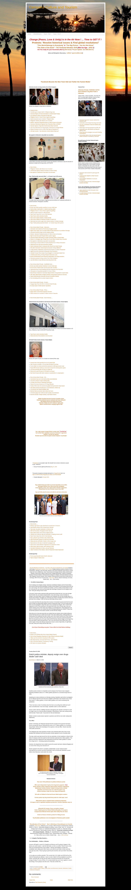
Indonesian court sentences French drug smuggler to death (43, 229)
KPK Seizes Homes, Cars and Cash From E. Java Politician (43, 639)
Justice (46, 868)
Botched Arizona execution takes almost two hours (41, 391)
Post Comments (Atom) (40, 882)
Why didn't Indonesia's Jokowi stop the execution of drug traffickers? (45, 247)
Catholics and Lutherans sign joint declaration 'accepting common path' (46, 534)
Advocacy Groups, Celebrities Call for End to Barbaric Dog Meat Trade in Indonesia (89, 91)
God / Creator (49, 569)
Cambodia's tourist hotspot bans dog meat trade (90, 122)
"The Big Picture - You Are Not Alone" (80, 45)
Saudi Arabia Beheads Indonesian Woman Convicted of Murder (44, 276)
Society (69, 868)
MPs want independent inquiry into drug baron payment (49, 785)
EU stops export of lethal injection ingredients (40, 285)
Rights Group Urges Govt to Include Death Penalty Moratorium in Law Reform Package (50, 230)
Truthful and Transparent (35, 869)
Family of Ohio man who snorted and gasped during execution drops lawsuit (47, 385)
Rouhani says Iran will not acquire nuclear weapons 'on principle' (51, 435)
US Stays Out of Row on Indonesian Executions (41, 382)
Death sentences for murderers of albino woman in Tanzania (43, 293)
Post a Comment (35, 877)
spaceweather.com (77, 53)
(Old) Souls (51, 577)
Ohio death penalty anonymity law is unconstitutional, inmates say (45, 387)
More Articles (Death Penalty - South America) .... (41, 297)
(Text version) (56, 579)
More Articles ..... (34, 524)
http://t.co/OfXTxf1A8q (38, 474)
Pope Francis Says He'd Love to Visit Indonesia (41, 214)
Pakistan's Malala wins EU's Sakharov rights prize (51, 402)
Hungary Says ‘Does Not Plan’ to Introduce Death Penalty (43, 284)
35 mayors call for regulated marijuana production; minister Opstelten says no (51, 802)
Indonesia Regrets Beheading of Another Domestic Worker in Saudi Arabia (47, 237)
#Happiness (35, 463)
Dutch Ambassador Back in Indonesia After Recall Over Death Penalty (46, 246)
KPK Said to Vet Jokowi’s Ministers (38, 643)
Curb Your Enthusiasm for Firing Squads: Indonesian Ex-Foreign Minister (46, 127)
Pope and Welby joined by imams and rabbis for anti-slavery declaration (51, 492)
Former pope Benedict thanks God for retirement (41, 556)
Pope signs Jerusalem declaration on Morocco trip (41, 529)
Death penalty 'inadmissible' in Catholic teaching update (42, 209)
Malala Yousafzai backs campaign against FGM (51, 404)
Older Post (70, 880)
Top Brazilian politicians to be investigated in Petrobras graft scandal (51, 817)
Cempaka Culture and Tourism (53, 7)
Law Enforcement (54, 868)
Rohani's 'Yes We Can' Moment (51, 434)
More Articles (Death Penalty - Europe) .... (39, 282)
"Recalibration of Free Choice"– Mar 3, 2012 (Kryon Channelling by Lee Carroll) (51, 824)
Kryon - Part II (57, 34)
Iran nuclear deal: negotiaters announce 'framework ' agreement (51, 433)
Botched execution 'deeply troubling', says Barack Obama (43, 394)
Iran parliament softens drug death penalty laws (41, 115)
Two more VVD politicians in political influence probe (51, 781)
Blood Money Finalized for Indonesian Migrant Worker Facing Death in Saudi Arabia (49, 272)
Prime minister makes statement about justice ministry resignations (51, 786)
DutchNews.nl (32, 659)
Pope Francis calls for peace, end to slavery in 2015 (42, 546)
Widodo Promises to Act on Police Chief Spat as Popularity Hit (44, 129)
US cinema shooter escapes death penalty (39, 380)
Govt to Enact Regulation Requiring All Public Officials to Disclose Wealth (46, 636)
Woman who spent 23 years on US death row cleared (42, 371)
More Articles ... (33, 167)
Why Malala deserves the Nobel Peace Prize (51, 401)
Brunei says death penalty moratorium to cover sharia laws (43, 207)
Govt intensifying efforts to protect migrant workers (41, 278)
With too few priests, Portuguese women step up (41, 530)
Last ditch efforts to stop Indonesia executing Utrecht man (43, 260)
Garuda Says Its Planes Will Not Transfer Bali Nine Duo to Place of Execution (47, 242)
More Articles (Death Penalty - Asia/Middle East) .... (41, 264)
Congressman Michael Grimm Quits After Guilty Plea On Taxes (51, 811)
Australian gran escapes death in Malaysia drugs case (42, 112)
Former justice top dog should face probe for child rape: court (51, 797)
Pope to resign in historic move (37, 557)
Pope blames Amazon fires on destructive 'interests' (42, 527)
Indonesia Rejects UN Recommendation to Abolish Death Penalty (45, 113)
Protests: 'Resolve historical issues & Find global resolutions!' (65, 42)
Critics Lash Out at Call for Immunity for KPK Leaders (42, 638)
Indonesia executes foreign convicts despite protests (42, 232)
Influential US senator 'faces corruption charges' (51, 808)
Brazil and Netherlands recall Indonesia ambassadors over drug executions (47, 256)
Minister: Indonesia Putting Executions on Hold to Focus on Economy (46, 122)
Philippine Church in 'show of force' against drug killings (42, 117)
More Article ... (33, 632)
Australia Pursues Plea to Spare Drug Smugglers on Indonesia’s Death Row (47, 253)
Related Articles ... (34, 110)
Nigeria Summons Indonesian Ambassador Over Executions (43, 251)
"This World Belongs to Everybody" (50, 45)
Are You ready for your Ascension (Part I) (50, 49)
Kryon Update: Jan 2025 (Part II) (83, 49)
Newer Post (32, 880)
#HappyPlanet (57, 473)
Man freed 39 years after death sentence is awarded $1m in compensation (47, 373)
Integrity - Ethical (40, 868)
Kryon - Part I (47, 34)
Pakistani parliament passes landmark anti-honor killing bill (51, 400)
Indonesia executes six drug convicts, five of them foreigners (44, 258)
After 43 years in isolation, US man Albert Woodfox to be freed (44, 364)
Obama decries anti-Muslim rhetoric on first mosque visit (43, 541)
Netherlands (65, 868)
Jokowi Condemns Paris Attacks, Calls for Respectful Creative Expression (47, 549)
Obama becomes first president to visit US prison (41, 335)
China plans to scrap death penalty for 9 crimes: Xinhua (42, 271)
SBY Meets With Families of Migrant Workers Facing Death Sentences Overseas (48, 274)
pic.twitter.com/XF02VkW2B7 (54, 474)
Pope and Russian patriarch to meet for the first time (42, 539)
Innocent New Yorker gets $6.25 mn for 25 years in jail (42, 362)
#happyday (45, 474)
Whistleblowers (37, 34)
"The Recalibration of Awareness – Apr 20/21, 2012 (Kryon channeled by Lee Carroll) (49, 567)
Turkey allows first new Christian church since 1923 (51, 489)
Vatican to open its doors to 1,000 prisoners (40, 212)
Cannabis (35, 868)
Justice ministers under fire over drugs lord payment (51, 791)
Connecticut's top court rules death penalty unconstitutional (43, 379)
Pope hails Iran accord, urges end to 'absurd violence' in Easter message (46, 221)
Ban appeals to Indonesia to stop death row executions (42, 172)
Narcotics (60, 868)
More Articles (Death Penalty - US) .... (38, 377)
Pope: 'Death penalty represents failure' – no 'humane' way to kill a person (47, 222)
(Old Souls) (67, 49)
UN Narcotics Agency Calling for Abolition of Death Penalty (43, 170)
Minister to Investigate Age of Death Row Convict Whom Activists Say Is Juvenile (48, 239)
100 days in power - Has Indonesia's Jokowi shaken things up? (44, 131)
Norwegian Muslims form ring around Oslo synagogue (51, 486)
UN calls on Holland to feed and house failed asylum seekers (51, 794)
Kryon (49, 868)
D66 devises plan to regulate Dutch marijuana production (51, 800)
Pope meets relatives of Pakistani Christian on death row (43, 219)
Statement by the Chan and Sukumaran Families (41, 244)
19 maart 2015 (45, 477)
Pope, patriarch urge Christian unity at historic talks (41, 537)
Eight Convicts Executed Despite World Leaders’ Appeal (43, 235)
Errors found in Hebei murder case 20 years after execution (43, 267)
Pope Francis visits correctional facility (39, 216)
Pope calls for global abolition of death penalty (40, 217)
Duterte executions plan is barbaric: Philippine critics (42, 119)
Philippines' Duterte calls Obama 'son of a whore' (41, 120)
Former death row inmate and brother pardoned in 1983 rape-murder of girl (47, 366)
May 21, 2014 (54, 466)
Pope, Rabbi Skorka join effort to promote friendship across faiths (51, 484)
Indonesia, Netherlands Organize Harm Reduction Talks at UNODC (45, 124)
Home (29, 34)
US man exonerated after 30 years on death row (41, 369)
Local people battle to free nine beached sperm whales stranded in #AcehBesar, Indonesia (90, 136)
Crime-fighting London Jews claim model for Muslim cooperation (51, 487)
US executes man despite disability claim (39, 389)
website (69, 53)
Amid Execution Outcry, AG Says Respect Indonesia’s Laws (43, 254)
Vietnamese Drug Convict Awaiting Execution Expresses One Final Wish (46, 269)
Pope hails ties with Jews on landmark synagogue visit (42, 543)
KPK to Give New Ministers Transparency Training (41, 641)
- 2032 (86, 47)
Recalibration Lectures (40, 569)
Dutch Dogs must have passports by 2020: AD (90, 127)
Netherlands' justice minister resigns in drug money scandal (51, 788)
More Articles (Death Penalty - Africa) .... (39, 290)
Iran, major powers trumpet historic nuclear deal (47, 431)
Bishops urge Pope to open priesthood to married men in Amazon (45, 525)
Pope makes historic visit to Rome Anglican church (41, 532)
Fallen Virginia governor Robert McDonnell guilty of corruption (51, 810)
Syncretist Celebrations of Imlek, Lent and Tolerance (42, 548)
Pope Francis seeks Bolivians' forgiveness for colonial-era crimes (45, 544)
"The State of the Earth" (46, 47)
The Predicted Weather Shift (66, 47)
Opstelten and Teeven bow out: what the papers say (51, 789)
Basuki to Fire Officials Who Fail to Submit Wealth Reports (43, 634)
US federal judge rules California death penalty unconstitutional (44, 392)
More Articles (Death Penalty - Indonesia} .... (40, 227)
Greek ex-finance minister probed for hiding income (51, 814)
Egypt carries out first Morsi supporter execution (41, 291)
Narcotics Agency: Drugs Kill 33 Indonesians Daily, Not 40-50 (44, 125)
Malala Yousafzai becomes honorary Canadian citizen (51, 398)
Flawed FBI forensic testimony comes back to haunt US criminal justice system (48, 367)
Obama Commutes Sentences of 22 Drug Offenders (42, 384)
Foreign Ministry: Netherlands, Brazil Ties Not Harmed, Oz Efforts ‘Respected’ (47, 249)
